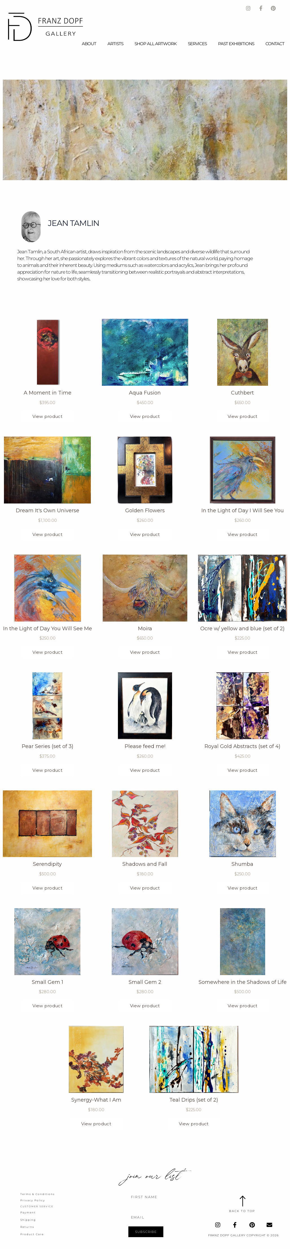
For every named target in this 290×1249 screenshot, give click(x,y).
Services (197, 43)
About (89, 43)
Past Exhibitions (236, 43)
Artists (115, 43)
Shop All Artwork (156, 43)
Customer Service (35, 1206)
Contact (274, 43)
